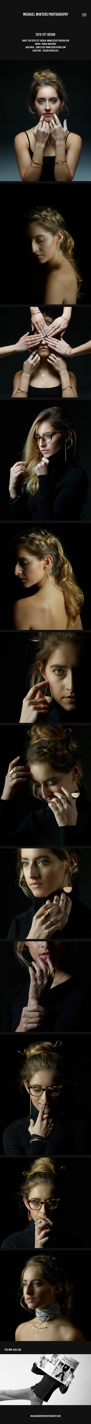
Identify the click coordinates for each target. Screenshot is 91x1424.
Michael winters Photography (45, 14)
